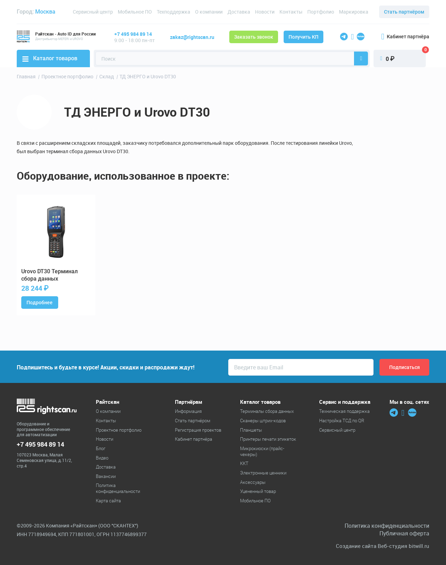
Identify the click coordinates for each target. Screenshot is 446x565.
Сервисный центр (93, 11)
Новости (265, 11)
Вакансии (106, 476)
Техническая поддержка (344, 411)
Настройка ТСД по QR (341, 420)
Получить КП (303, 37)
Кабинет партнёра (405, 36)
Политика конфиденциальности (118, 488)
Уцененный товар (258, 491)
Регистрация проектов (198, 430)
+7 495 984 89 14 (133, 34)
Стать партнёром (404, 12)
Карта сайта (108, 500)
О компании (209, 11)
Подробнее (39, 302)
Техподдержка (173, 11)
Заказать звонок (253, 37)
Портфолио (320, 11)
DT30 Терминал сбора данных (49, 275)
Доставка (239, 11)
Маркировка (353, 11)
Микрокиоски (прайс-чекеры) (262, 451)
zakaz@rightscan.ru (192, 37)
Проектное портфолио (118, 430)
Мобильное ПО (135, 11)
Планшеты (251, 430)
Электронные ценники (263, 473)
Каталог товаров (49, 58)
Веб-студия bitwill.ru (403, 546)
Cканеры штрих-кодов (263, 420)
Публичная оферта (404, 533)
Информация (188, 411)
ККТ (244, 463)
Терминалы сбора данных (267, 411)
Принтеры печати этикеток (268, 439)
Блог (100, 448)
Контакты (290, 11)
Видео (102, 458)
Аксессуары (253, 482)
